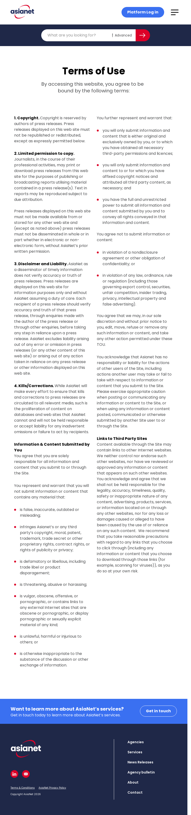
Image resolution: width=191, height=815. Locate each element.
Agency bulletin (141, 772)
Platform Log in (142, 12)
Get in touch (158, 711)
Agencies (135, 742)
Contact (135, 792)
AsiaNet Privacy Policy (52, 788)
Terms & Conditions (23, 788)
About (133, 782)
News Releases (140, 762)
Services (134, 752)
